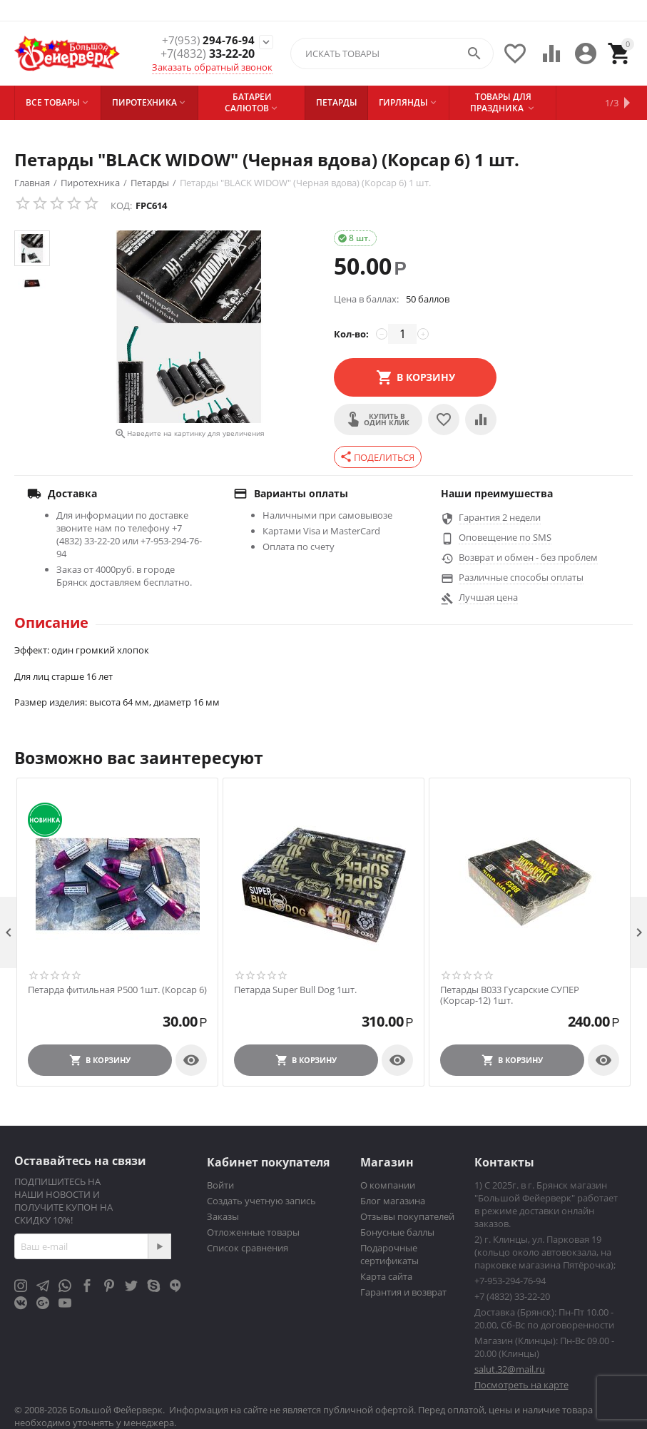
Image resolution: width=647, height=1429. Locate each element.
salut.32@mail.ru (509, 1369)
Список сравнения (247, 1247)
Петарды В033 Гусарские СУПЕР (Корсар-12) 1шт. (509, 996)
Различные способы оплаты (521, 577)
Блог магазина (392, 1200)
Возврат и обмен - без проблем (528, 557)
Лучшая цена (488, 597)
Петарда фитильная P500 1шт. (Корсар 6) (117, 990)
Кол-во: (351, 333)
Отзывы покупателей (407, 1216)
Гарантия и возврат (403, 1292)
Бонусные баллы (397, 1232)
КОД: (121, 205)
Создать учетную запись (261, 1200)
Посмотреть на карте (521, 1384)
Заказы (223, 1216)
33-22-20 (208, 54)
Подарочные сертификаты (389, 1254)
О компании (387, 1185)
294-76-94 (208, 40)
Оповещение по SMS (505, 537)
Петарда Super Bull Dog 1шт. (295, 990)
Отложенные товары (253, 1232)
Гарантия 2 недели (500, 517)
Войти (220, 1185)
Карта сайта (386, 1276)
